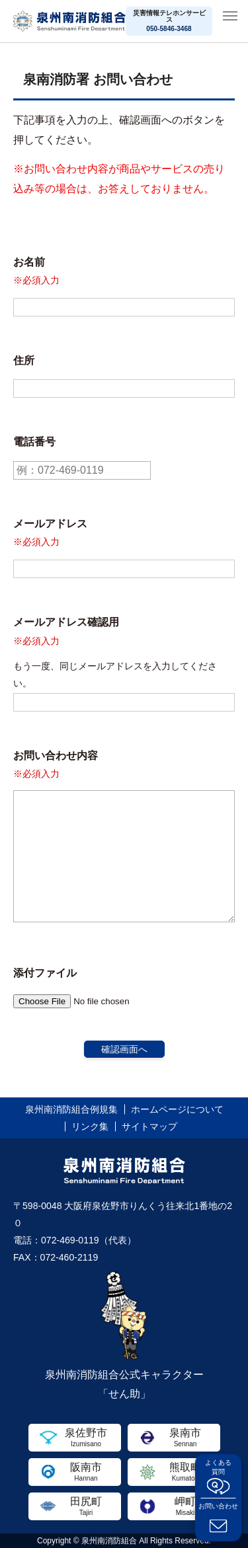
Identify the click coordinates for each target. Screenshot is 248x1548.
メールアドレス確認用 (66, 622)
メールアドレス (50, 523)
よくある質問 (218, 1467)
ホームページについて (177, 1109)
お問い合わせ (218, 1506)
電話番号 (34, 441)
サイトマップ (149, 1126)
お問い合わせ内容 (55, 755)
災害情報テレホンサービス (169, 20)
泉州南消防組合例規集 (71, 1109)
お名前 (29, 262)
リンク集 (89, 1126)
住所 (23, 360)
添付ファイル (45, 972)
